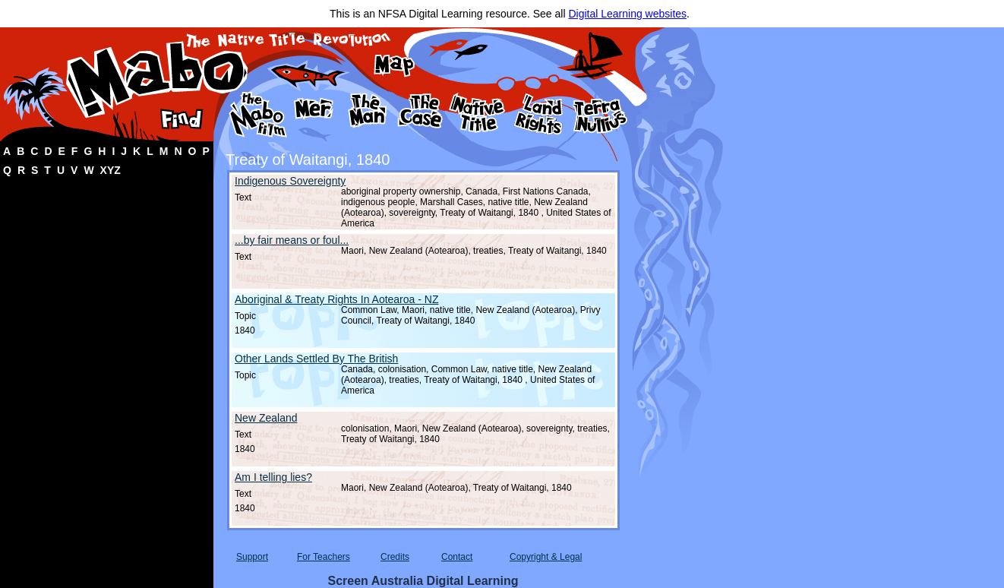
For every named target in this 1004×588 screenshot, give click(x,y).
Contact (456, 557)
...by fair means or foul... (292, 240)
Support (252, 557)
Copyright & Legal (546, 557)
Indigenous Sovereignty (290, 181)
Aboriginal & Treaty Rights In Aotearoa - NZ (336, 299)
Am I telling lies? (273, 477)
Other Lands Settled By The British (316, 358)
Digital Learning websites (627, 14)
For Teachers (323, 557)
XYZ (110, 170)
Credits (394, 557)
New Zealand (266, 418)
